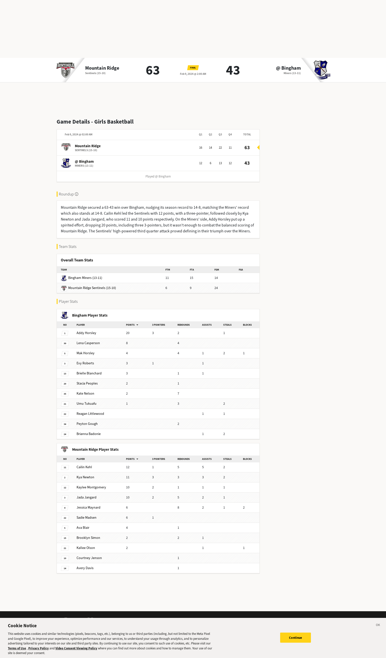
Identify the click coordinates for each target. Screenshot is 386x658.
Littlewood (90, 413)
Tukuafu (86, 403)
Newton (85, 477)
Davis (85, 568)
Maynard (88, 507)
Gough (87, 423)
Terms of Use (17, 651)
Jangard (86, 497)
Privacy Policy (38, 651)
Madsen (86, 517)
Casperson (88, 343)
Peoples (87, 383)
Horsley (86, 333)
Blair (83, 527)
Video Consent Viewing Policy (76, 651)
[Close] (378, 629)
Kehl (84, 467)
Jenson (89, 558)
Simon (88, 537)
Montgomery (91, 487)
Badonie (89, 434)
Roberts (85, 363)
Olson (86, 548)
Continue (295, 641)
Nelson (85, 393)
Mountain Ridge (102, 68)
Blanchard (89, 373)
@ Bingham (288, 68)
